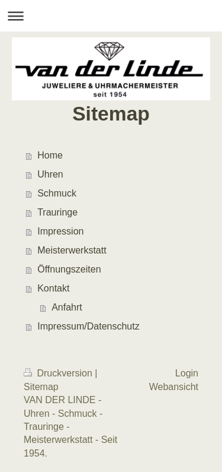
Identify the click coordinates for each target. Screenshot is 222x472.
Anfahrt (67, 307)
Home (50, 155)
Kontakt (53, 288)
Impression (60, 231)
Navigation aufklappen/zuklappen (111, 15)
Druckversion (59, 373)
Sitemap (41, 387)
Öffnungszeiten (69, 269)
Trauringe (57, 212)
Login (186, 373)
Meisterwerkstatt (71, 250)
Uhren (50, 174)
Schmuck (56, 193)
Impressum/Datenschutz (88, 326)
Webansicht (173, 387)
